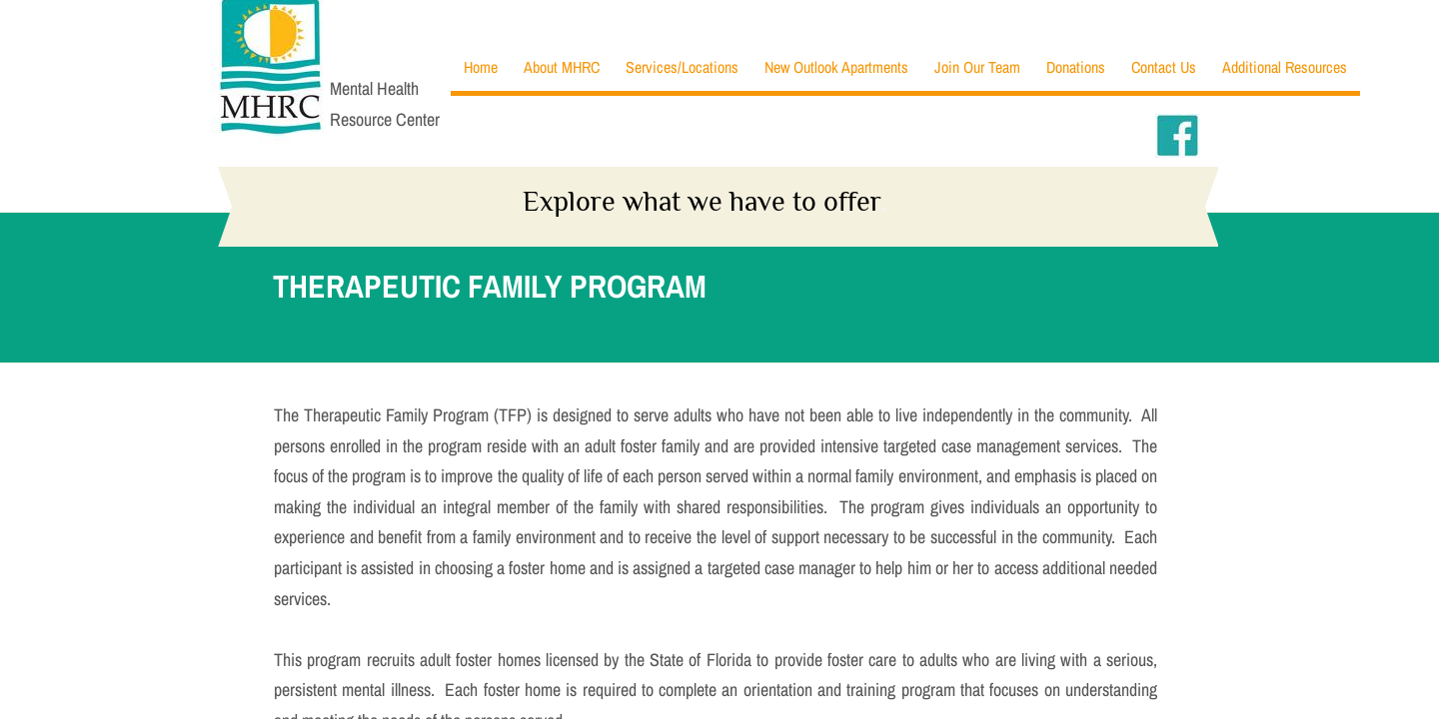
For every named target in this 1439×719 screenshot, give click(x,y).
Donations (1075, 67)
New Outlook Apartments (836, 67)
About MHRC (562, 67)
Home (481, 67)
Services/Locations (682, 67)
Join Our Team (977, 67)
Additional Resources (1284, 67)
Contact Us (1163, 67)
